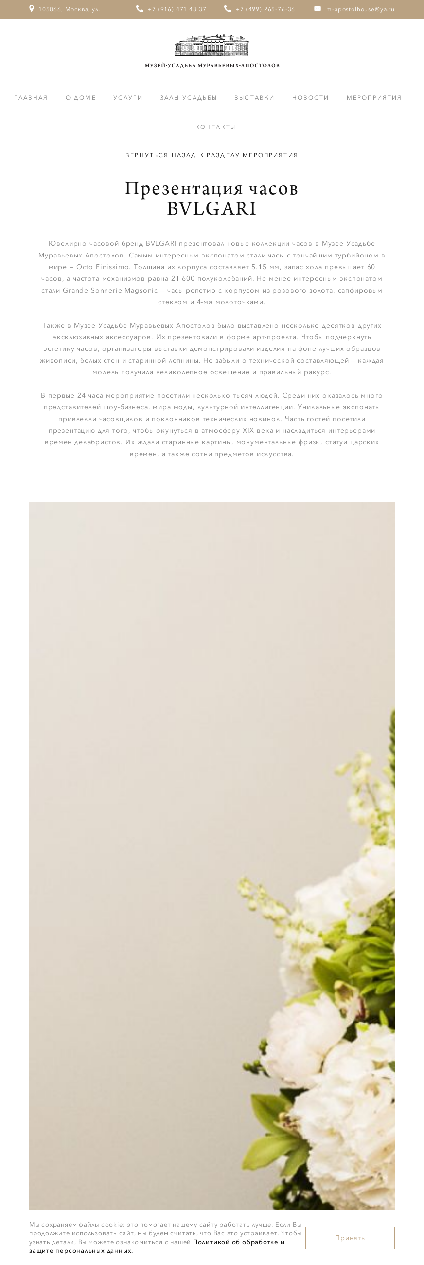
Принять (350, 1238)
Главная (32, 98)
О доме (82, 98)
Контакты (215, 127)
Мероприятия (375, 98)
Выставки (255, 98)
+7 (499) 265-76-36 (265, 9)
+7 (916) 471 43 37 (177, 9)
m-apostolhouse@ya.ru (360, 9)
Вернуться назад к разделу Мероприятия (212, 155)
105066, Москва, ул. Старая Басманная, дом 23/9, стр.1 (65, 27)
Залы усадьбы (190, 98)
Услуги (129, 98)
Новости (312, 98)
